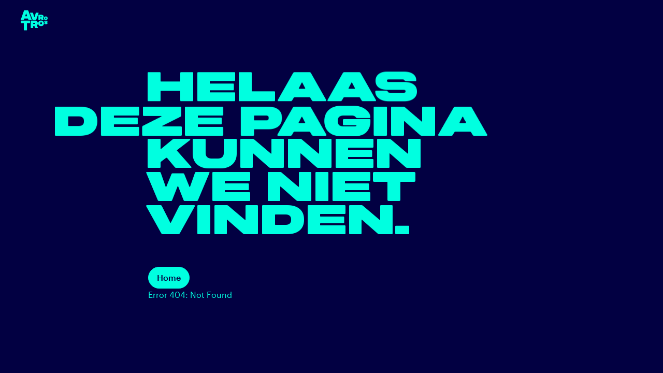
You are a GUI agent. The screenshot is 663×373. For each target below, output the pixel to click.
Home (169, 277)
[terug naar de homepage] (34, 20)
